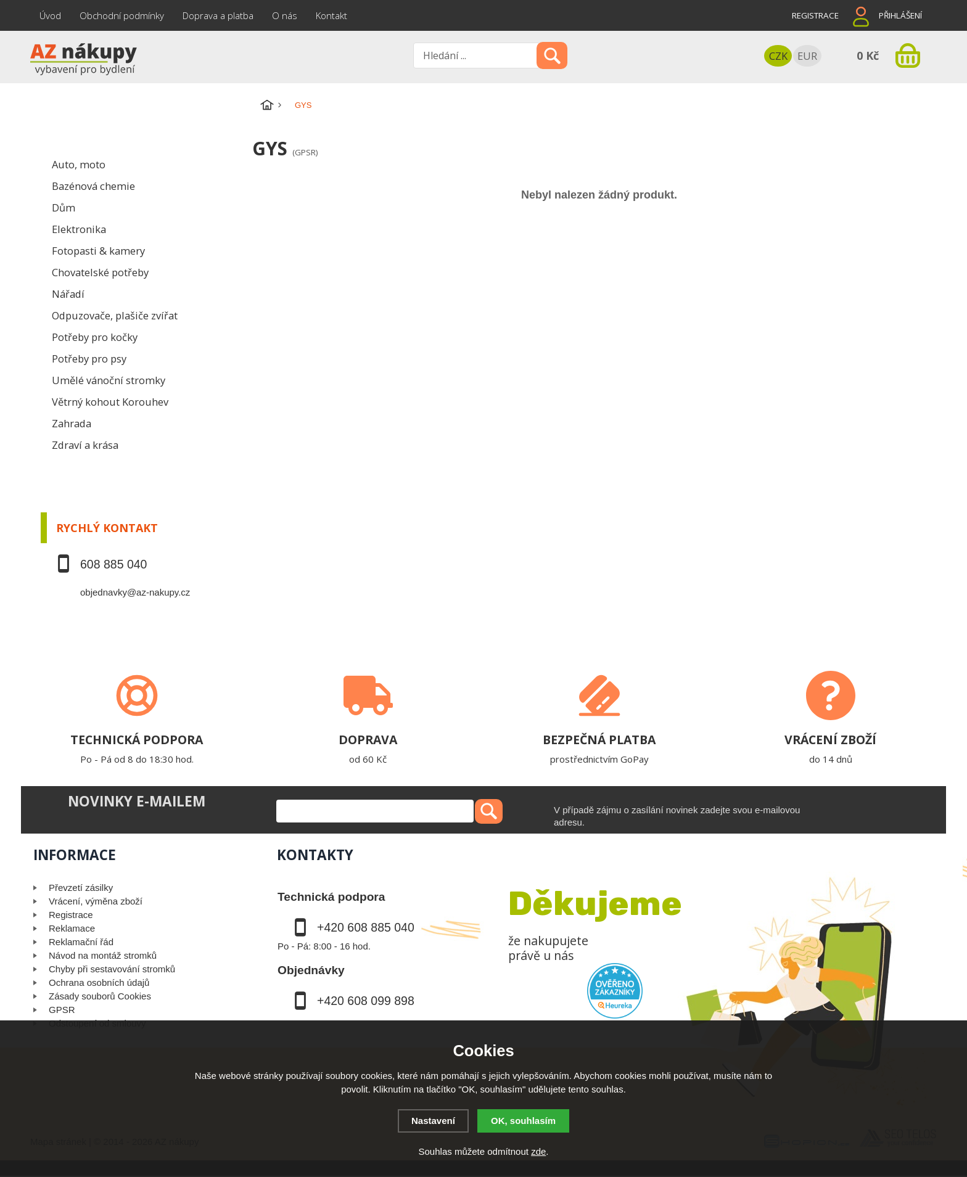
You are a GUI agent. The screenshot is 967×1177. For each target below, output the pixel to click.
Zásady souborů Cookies (100, 996)
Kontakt (331, 15)
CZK (778, 56)
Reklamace (72, 928)
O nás (284, 15)
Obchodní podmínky (122, 15)
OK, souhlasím (523, 1120)
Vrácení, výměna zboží (95, 901)
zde (538, 1151)
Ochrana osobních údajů (99, 982)
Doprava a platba (218, 15)
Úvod (50, 15)
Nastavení (433, 1120)
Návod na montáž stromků (103, 955)
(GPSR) (305, 152)
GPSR (62, 1009)
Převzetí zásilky (81, 887)
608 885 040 (113, 564)
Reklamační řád (81, 942)
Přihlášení (900, 15)
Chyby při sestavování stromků (112, 969)
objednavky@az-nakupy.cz (135, 592)
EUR (807, 56)
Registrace (815, 15)
